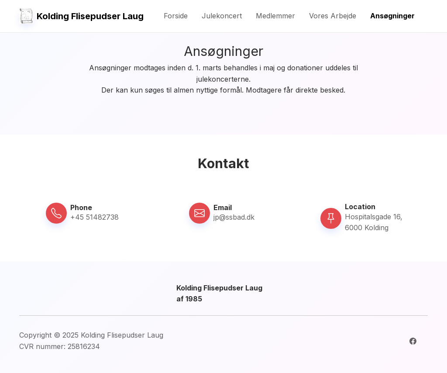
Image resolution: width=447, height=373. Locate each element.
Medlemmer (275, 15)
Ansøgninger (392, 15)
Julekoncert (222, 15)
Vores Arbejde (332, 15)
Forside (176, 15)
